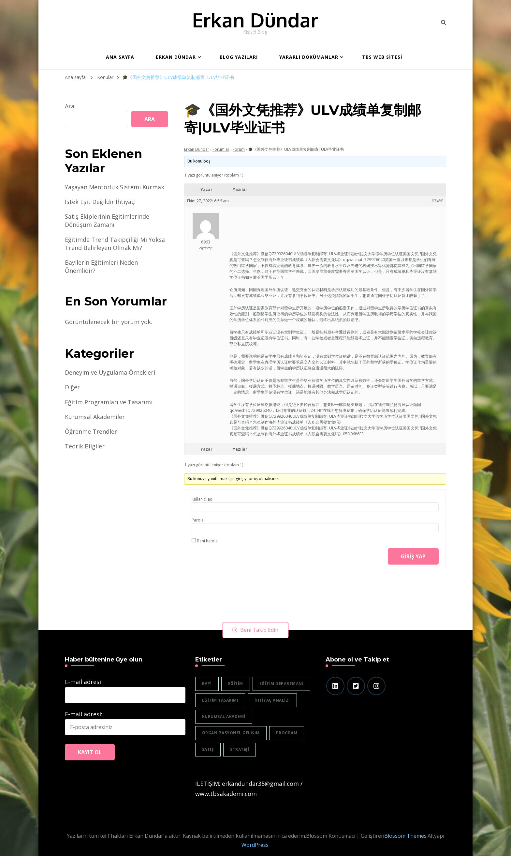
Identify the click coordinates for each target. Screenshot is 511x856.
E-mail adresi (83, 682)
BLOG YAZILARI (239, 57)
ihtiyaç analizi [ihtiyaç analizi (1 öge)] (272, 700)
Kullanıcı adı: (203, 499)
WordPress (255, 844)
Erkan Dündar (255, 19)
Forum (239, 149)
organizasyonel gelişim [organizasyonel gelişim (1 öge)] (231, 733)
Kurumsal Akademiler (95, 417)
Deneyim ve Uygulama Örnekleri (110, 372)
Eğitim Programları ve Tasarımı (109, 402)
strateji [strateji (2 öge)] (239, 749)
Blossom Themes (405, 835)
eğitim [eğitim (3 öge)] (235, 683)
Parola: (198, 520)
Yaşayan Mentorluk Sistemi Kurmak (114, 187)
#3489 (437, 201)
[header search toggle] (443, 22)
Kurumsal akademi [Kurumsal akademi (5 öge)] (223, 716)
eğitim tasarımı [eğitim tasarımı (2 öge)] (220, 700)
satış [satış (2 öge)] (208, 749)
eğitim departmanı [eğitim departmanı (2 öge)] (281, 683)
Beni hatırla (207, 541)
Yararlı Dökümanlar (308, 57)
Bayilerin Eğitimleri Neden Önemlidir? (101, 266)
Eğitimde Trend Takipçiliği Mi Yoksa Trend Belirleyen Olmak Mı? (115, 244)
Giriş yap (413, 556)
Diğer (72, 387)
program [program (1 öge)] (287, 733)
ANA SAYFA (120, 57)
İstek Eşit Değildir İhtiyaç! (100, 202)
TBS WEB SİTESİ (382, 57)
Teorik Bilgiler (85, 446)
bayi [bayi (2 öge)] (207, 683)
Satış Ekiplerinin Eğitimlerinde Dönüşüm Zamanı (107, 220)
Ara (69, 106)
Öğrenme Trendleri (92, 431)
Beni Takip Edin (255, 629)
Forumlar (220, 149)
